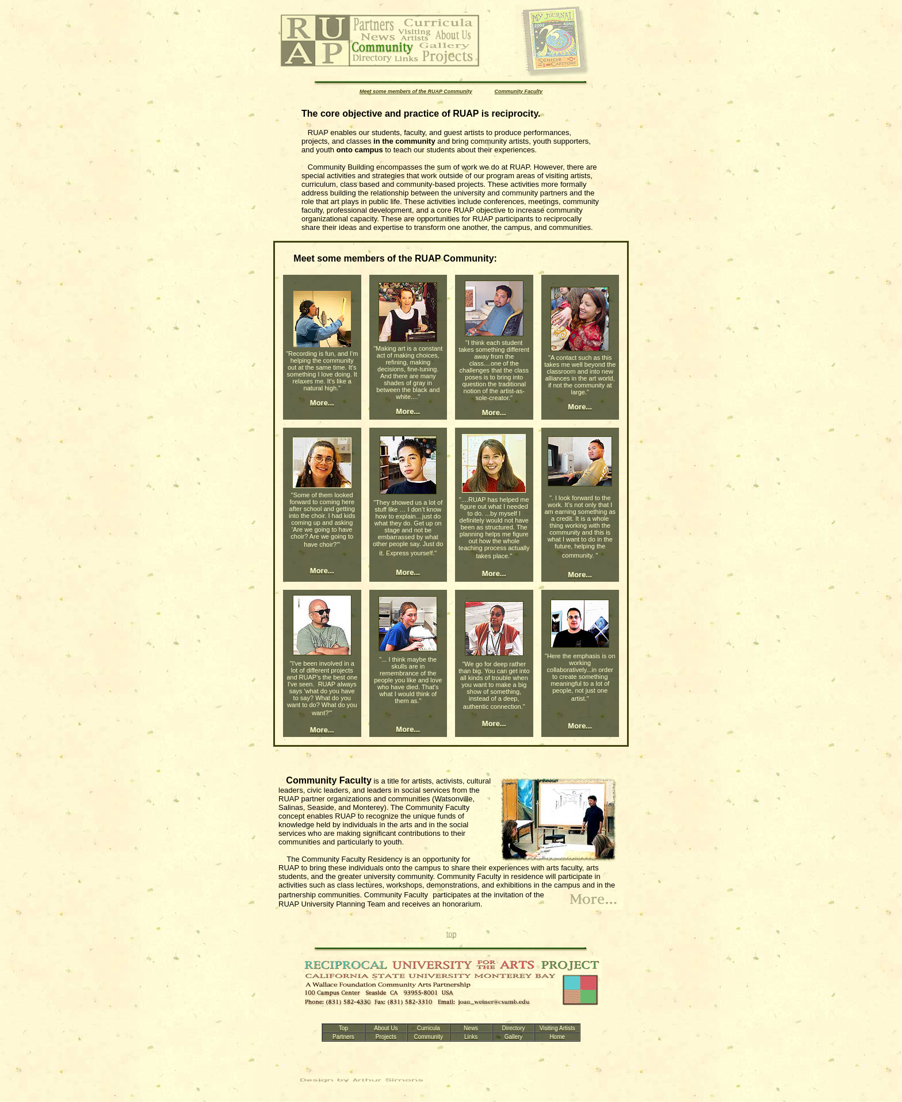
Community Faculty (519, 91)
